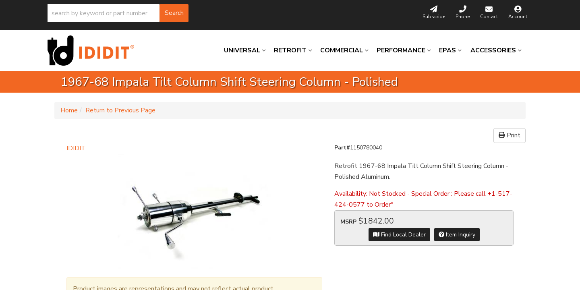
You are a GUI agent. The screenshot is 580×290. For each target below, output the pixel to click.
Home (69, 110)
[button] (118, 13)
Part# (342, 147)
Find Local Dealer (399, 234)
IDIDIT (76, 148)
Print (509, 135)
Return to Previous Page (120, 110)
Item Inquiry (457, 234)
